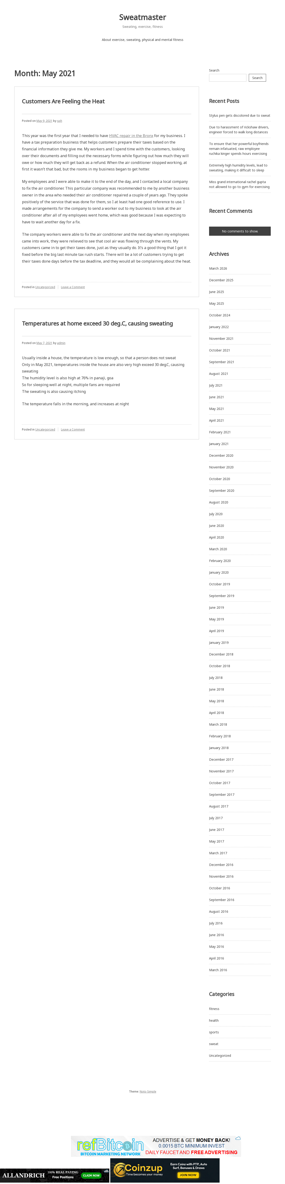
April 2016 (216, 958)
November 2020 (221, 467)
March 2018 (218, 724)
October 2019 (219, 584)
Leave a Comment (73, 287)
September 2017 (221, 794)
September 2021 (221, 362)
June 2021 (216, 397)
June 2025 (216, 292)
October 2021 (219, 350)
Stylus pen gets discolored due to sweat (239, 115)
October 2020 (219, 479)
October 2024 (219, 315)
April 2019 (216, 631)
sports (214, 1032)
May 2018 (216, 701)
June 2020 (216, 525)
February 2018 (220, 736)
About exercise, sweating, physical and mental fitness (142, 39)
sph (59, 121)
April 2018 (216, 712)
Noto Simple (148, 1091)
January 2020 (219, 572)
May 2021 (216, 408)
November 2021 (221, 338)
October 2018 (219, 666)
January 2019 (219, 642)
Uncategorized (45, 287)
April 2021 (216, 420)
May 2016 (216, 946)
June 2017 (216, 829)
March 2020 (218, 549)
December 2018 (221, 654)
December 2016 (221, 864)
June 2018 (216, 689)
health (214, 1020)
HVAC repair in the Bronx (131, 135)
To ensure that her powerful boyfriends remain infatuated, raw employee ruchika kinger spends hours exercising (239, 148)
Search (214, 70)
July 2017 (216, 818)
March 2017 (218, 853)
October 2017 (219, 783)
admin (61, 343)
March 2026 (218, 268)
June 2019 (216, 607)
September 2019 (221, 596)
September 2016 (221, 900)
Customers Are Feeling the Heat (63, 101)
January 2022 (219, 327)
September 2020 (221, 490)
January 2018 (219, 748)
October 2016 (219, 888)
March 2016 (218, 970)
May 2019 (216, 619)
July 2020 (216, 514)
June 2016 (216, 935)
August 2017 (218, 806)
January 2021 (219, 444)
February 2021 (220, 432)
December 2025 (221, 280)
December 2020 (221, 455)
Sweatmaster (142, 17)
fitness (214, 1009)
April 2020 (216, 537)
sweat (213, 1044)
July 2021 (216, 385)
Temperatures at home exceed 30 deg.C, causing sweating (97, 323)
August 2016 (218, 911)
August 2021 (218, 373)
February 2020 (220, 560)
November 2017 (221, 771)
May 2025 (216, 303)
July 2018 (216, 677)
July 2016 (216, 923)
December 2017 (221, 759)
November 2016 (221, 876)
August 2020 (218, 502)
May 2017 (216, 841)
